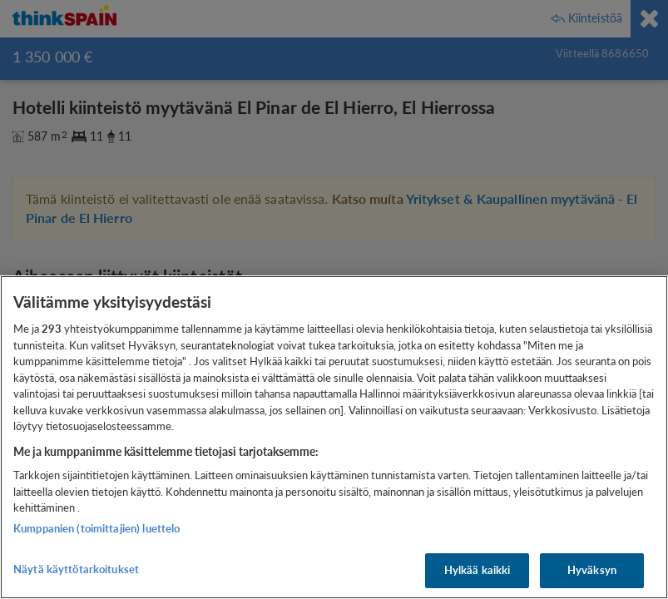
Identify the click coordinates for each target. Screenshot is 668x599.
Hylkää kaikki (477, 570)
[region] (334, 437)
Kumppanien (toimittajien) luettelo (96, 528)
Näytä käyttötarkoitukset (76, 569)
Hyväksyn (591, 570)
